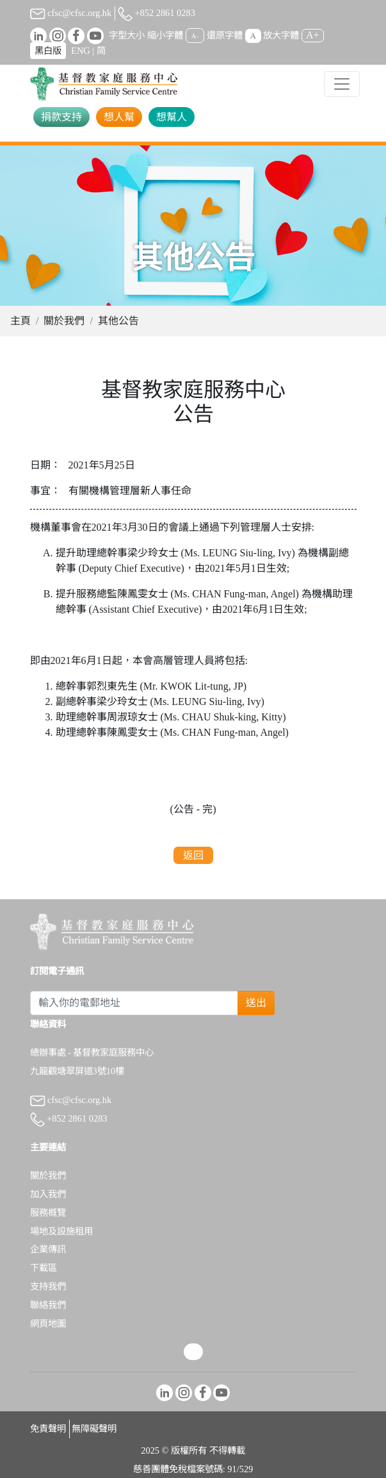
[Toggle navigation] (342, 84)
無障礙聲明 (94, 1429)
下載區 (43, 1268)
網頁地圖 (48, 1323)
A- (195, 36)
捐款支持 (61, 117)
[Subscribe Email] (134, 1003)
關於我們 (64, 320)
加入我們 (48, 1194)
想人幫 (119, 117)
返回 (193, 855)
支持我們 (48, 1286)
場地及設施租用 (61, 1231)
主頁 (20, 320)
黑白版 (48, 51)
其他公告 (118, 320)
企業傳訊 (48, 1249)
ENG (80, 51)
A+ (312, 34)
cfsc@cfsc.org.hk (71, 13)
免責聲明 (48, 1429)
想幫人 (171, 117)
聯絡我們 (48, 1305)
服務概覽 (48, 1213)
